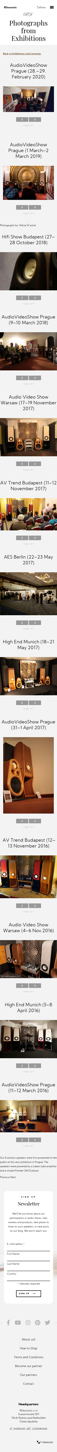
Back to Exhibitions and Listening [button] (22, 54)
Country (28, 1277)
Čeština (41, 7)
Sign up (28, 1293)
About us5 (28, 1339)
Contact (28, 1384)
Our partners (28, 1375)
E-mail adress (28, 1247)
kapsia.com (48, 1442)
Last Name (28, 1267)
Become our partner (28, 1366)
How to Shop (28, 1348)
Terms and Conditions (28, 1357)
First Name (28, 1257)
